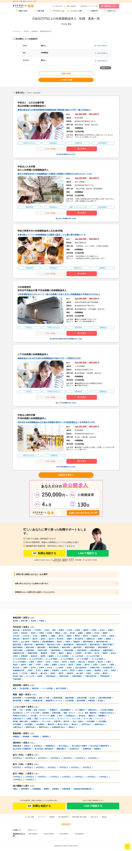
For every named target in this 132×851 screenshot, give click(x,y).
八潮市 (111, 665)
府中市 (61, 636)
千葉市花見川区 (90, 676)
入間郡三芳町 (95, 668)
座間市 (43, 656)
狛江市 (51, 639)
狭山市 (100, 662)
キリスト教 (88, 719)
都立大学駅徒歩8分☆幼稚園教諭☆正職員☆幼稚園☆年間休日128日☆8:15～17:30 (55, 174)
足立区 (96, 633)
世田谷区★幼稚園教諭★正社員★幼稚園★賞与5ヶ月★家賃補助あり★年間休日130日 (56, 422)
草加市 (15, 665)
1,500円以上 (78, 777)
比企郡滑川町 (108, 668)
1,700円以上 (54, 777)
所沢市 (64, 662)
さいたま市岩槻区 (19, 662)
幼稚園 (26, 701)
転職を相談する (44, 553)
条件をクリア (105, 68)
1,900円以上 (29, 777)
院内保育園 (17, 701)
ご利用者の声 (92, 11)
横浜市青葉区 (90, 647)
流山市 (15, 673)
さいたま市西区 (62, 656)
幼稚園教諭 (36, 789)
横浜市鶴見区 (88, 642)
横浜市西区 (17, 645)
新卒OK (66, 721)
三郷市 (25, 668)
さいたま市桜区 (51, 659)
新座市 (78, 665)
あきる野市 (25, 642)
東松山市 (81, 662)
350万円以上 (67, 758)
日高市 (41, 668)
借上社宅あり (64, 746)
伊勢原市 (24, 656)
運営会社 (104, 817)
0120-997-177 (64, 560)
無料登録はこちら (109, 6)
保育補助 (45, 713)
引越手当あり (18, 727)
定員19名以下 (18, 719)
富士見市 (16, 668)
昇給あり (72, 727)
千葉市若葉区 (77, 676)
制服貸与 (97, 749)
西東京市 (35, 642)
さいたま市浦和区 (67, 659)
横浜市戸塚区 (108, 645)
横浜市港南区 (18, 647)
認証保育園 (69, 698)
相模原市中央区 (18, 653)
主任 (21, 710)
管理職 (28, 710)
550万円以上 (17, 758)
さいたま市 (30, 676)
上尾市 (108, 662)
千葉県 (41, 621)
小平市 (103, 636)
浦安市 (61, 673)
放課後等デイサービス (54, 701)
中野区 (41, 633)
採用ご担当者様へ (71, 6)
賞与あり (75, 724)
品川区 (102, 630)
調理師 (46, 789)
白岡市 (69, 668)
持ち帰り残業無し (107, 710)
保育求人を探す (22, 11)
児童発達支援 (37, 701)
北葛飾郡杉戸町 (18, 670)
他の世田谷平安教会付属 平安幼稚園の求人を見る (66, 339)
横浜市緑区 (41, 647)
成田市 (80, 670)
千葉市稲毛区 (105, 676)
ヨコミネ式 (76, 719)
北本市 (103, 665)
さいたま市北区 (77, 656)
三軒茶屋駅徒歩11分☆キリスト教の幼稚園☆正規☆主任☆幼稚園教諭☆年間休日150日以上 (59, 294)
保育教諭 (55, 789)
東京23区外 (27, 630)
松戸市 (64, 670)
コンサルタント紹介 (75, 11)
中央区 (46, 630)
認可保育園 (17, 698)
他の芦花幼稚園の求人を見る (66, 467)
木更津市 (55, 670)
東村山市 (16, 639)
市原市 (113, 670)
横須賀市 (44, 653)
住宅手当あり (86, 724)
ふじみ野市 (59, 668)
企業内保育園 (82, 698)
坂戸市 (33, 668)
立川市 (34, 636)
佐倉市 (88, 670)
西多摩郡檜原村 (48, 642)
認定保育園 (81, 701)
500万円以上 (30, 758)
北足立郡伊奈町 (80, 668)
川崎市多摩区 (69, 650)
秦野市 (105, 653)
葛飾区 (105, 633)
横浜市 (59, 642)
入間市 (46, 665)
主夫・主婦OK (78, 721)
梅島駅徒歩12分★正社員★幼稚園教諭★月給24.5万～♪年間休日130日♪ (49, 358)
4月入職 (33, 716)
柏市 (106, 670)
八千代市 (24, 673)
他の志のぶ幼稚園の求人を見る (66, 218)
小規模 (28, 719)
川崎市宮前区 (82, 650)
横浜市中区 (28, 645)
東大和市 (60, 639)
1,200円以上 (17, 780)
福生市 (43, 639)
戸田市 (38, 665)
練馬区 (88, 633)
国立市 (34, 639)
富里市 (105, 673)
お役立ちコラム (110, 11)
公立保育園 (69, 701)
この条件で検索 (66, 80)
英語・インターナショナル (44, 719)
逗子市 (97, 653)
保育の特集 (39, 11)
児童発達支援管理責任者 (82, 789)
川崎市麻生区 (95, 650)
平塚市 (53, 653)
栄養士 (15, 789)
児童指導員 (66, 789)
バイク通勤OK (79, 710)
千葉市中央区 (64, 676)
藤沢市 (69, 653)
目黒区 (110, 630)
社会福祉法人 (71, 716)
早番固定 (35, 736)
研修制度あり (50, 746)
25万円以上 (75, 767)
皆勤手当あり (31, 727)
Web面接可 (40, 724)
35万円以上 (52, 767)
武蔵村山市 (90, 639)
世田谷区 (24, 633)
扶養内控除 (56, 713)
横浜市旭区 (30, 647)
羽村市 (15, 642)
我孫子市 (34, 673)
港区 (54, 630)
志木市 (62, 665)
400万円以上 (55, 758)
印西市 (88, 673)
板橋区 (80, 633)
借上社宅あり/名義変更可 (22, 749)
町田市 (85, 636)
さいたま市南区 (82, 659)
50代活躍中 (28, 724)
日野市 (111, 636)
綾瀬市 (51, 656)
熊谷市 (39, 662)
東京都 (15, 621)
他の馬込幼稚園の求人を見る (66, 154)
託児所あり (38, 746)
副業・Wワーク (69, 713)
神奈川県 (24, 621)
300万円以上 (80, 758)
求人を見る (82, 149)
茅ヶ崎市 (88, 653)
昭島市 (69, 636)
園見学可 (51, 724)
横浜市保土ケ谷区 (53, 645)
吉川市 (49, 668)
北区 (65, 633)
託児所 (92, 698)
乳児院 (100, 701)
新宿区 (61, 630)
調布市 (77, 636)
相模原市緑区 (108, 650)
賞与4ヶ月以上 (63, 724)
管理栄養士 (25, 789)
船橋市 (46, 670)
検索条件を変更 (66, 475)
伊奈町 (39, 676)
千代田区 (37, 630)
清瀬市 (69, 639)
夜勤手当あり (99, 724)
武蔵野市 (44, 636)
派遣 (14, 688)
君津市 (52, 673)
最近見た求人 (84, 6)
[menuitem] (22, 11)
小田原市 (78, 653)
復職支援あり (61, 749)
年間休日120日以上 (20, 716)
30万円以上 (63, 767)
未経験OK (34, 721)
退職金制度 (17, 746)
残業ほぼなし (93, 710)
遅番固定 (45, 736)
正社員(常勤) (24, 688)
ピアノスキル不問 (32, 713)
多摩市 (100, 639)
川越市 (31, 662)
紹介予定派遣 (61, 688)
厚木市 (113, 653)
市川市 (38, 670)
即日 (60, 716)
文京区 (69, 630)
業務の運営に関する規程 (79, 817)
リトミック (99, 719)
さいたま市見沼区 (19, 659)
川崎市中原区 (42, 650)
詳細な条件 (66, 73)
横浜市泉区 (77, 647)
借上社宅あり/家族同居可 (99, 746)
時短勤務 (26, 736)
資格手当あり (44, 727)
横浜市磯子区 (69, 645)
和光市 (70, 665)
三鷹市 (52, 636)
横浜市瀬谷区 (54, 647)
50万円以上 (17, 767)
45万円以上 (28, 767)
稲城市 (108, 639)
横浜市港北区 (95, 645)
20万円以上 (87, 767)
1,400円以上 (91, 777)
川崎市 (67, 642)
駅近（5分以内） (40, 710)
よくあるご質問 (29, 817)
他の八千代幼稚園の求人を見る (66, 403)
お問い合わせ (58, 6)
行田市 (56, 662)
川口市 (48, 662)
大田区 (15, 633)
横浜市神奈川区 (102, 642)
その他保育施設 (30, 698)
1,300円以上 (103, 777)
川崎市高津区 (55, 650)
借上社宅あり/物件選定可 (44, 749)
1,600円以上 (66, 777)
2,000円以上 (17, 777)
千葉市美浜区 (50, 676)
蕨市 (30, 665)
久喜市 (95, 665)
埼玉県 (33, 621)
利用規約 (51, 817)
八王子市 (26, 636)
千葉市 (30, 670)
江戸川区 (16, 636)
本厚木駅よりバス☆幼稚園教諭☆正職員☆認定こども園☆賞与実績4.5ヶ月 (52, 235)
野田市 (72, 670)
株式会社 (82, 716)
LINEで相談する (87, 553)
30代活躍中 (102, 721)
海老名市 (34, 656)
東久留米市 (79, 639)
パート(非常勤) (47, 688)
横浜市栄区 (66, 647)
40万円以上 (40, 767)
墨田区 (85, 630)
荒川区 (72, 633)
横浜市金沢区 (82, 645)
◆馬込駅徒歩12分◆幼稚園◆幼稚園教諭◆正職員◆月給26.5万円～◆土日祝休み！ (55, 110)
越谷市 (23, 665)
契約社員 (35, 688)
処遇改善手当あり (58, 727)
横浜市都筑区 (103, 647)
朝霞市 (54, 665)
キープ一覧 (94, 6)
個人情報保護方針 (63, 817)
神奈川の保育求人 (49, 834)
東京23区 (16, 630)
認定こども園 (44, 698)
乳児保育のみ (18, 713)
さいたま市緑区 (97, 659)
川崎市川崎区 (18, 650)
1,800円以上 (41, 777)
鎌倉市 (61, 653)
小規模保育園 (57, 698)
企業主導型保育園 (104, 698)
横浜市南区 (40, 645)
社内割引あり (74, 749)
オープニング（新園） (47, 716)
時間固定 (16, 736)
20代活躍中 (91, 721)
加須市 (72, 662)
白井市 (97, 673)
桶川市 (87, 665)
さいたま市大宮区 (93, 656)
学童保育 (91, 701)
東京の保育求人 (33, 834)
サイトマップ (41, 817)
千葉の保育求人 (79, 834)
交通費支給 (87, 749)
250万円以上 (93, 758)
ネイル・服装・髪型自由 (87, 713)
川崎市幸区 (30, 650)
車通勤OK (53, 710)
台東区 (77, 630)
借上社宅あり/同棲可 (79, 746)
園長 (14, 710)
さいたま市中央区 (35, 659)
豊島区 (57, 633)
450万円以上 (42, 758)
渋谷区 (33, 633)
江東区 (94, 630)
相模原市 (76, 642)
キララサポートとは (57, 11)
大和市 (15, 656)
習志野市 (98, 670)
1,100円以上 (29, 780)
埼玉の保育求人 (64, 834)
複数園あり (102, 716)
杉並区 (49, 633)
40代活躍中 (17, 724)
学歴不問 (57, 721)
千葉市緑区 (17, 679)
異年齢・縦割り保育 (20, 721)
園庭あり (92, 716)
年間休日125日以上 (107, 713)
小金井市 (94, 636)
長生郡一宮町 (18, 676)
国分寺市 (26, 639)
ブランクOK (46, 721)
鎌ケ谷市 (44, 673)
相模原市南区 (32, 653)
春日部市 (91, 662)
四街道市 (70, 673)
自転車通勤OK (65, 710)
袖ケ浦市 (80, 673)
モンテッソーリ (63, 719)
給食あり (27, 746)
